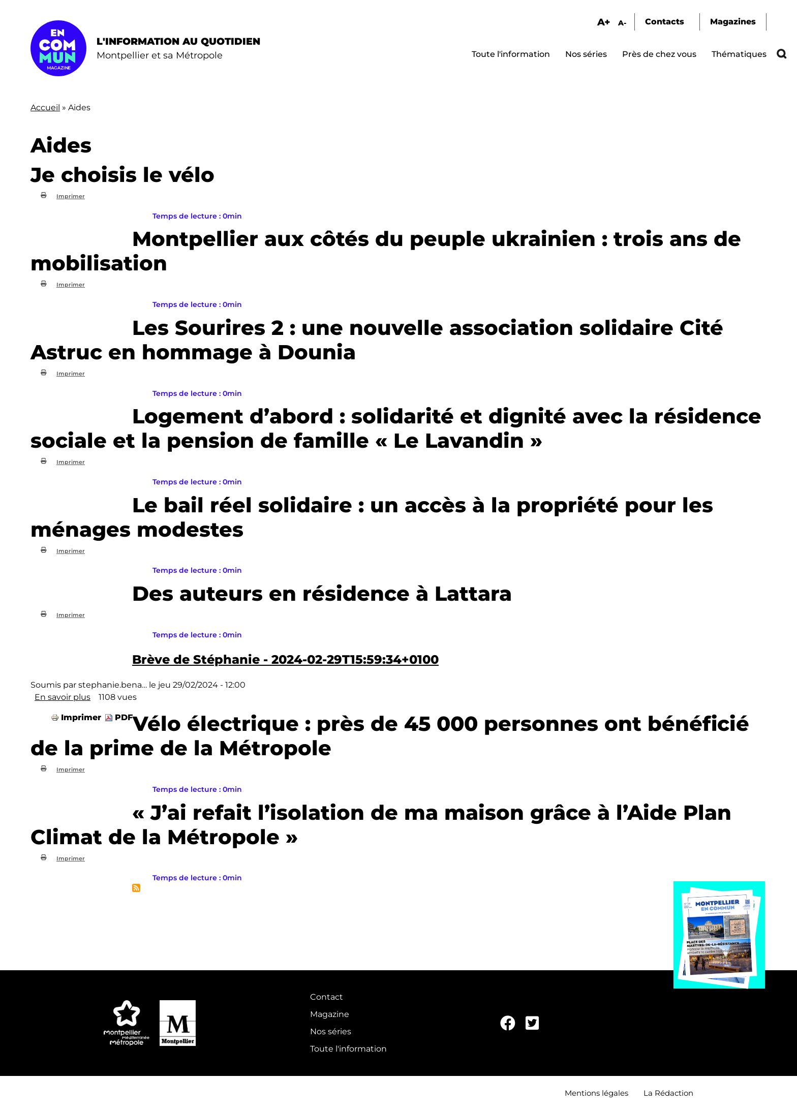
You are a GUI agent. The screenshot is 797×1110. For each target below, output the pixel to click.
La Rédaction (668, 1093)
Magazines (733, 21)
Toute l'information (511, 54)
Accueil (45, 107)
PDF (124, 717)
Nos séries (586, 54)
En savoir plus (62, 697)
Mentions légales (596, 1093)
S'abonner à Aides (136, 888)
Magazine (329, 1014)
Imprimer (70, 196)
